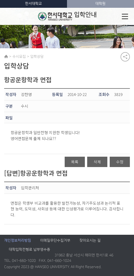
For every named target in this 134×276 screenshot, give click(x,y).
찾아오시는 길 (90, 241)
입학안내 (67, 16)
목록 (74, 161)
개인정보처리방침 (17, 241)
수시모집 (19, 56)
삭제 (97, 161)
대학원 (100, 4)
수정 (119, 161)
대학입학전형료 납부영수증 (29, 250)
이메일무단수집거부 (55, 241)
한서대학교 (33, 4)
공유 (125, 56)
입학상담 (37, 56)
